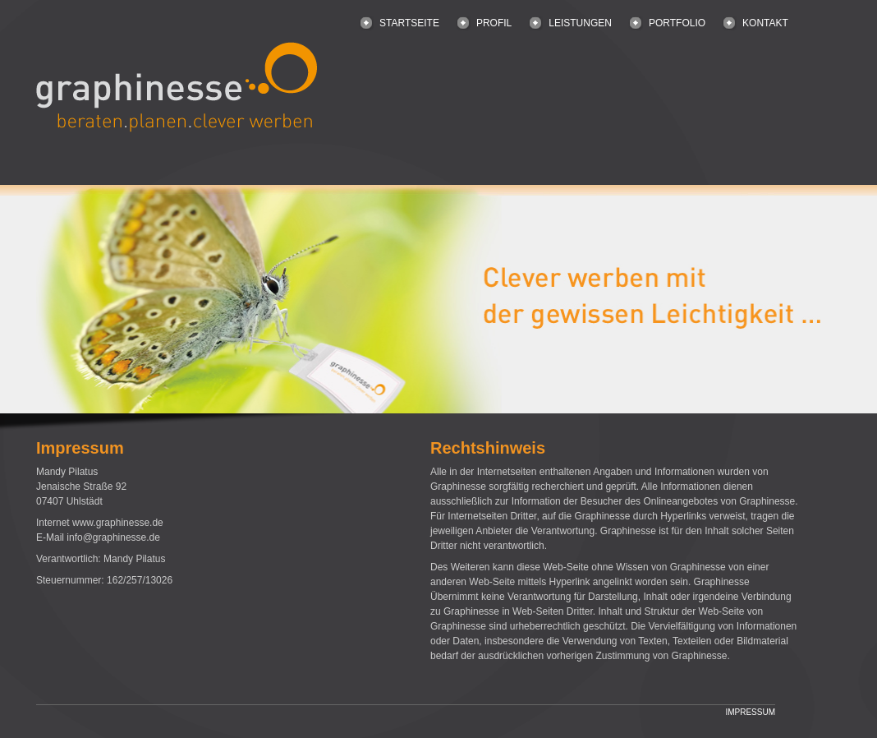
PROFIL (494, 23)
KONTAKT (765, 23)
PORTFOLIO (677, 23)
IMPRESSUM (750, 712)
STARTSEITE (409, 23)
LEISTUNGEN (580, 23)
